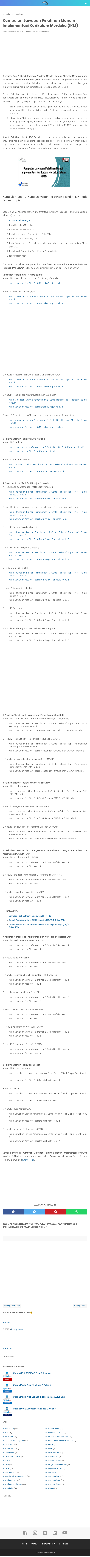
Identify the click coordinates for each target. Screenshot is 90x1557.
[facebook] (13, 1213)
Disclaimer (64, 1545)
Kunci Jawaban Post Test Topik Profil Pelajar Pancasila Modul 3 (39, 540)
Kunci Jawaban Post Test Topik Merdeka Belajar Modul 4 (36, 407)
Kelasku (11, 32)
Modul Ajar (9, 1489)
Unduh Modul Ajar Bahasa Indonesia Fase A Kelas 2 (39, 1398)
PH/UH (50, 1445)
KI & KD (8, 1461)
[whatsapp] (76, 1213)
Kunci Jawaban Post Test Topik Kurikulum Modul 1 (32, 452)
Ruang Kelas (28, 1160)
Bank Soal (9, 1438)
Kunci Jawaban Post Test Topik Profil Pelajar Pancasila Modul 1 (39, 499)
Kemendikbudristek (13, 1457)
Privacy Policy (49, 1545)
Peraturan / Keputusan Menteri (60, 1441)
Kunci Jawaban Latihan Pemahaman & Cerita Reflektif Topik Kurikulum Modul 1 (46, 448)
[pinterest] (55, 1213)
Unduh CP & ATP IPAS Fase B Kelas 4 (31, 1374)
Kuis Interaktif (10, 1473)
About (23, 1545)
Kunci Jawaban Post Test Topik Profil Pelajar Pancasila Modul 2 (39, 520)
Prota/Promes (53, 1453)
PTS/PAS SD (52, 1457)
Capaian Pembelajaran (14, 1441)
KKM (7, 1465)
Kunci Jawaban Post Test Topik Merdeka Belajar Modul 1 (36, 284)
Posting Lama (79, 1307)
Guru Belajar (10, 1449)
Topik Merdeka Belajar (19, 221)
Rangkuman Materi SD (57, 1465)
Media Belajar (10, 1481)
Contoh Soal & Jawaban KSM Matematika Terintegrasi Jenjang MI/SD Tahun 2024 (39, 926)
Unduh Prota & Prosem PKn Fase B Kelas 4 (34, 1410)
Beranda (7, 1324)
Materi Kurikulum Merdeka (16, 1477)
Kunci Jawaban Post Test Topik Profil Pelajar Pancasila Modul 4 (39, 560)
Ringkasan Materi (54, 1469)
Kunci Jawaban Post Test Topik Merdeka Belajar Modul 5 (36, 428)
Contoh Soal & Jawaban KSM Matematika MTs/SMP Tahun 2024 (37, 921)
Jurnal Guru (9, 1453)
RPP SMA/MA (53, 1477)
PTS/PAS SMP (53, 1461)
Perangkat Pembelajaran (57, 1438)
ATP (6, 1433)
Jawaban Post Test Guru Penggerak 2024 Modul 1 (30, 917)
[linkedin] (54, 1535)
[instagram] (35, 1535)
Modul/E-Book (53, 1429)
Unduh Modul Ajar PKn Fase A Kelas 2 (32, 1386)
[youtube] (64, 1535)
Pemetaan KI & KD (55, 1433)
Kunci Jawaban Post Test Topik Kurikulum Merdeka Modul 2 (37, 472)
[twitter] (34, 1213)
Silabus (50, 1489)
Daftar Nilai (9, 1445)
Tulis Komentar (44, 32)
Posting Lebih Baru (12, 1307)
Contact (34, 1545)
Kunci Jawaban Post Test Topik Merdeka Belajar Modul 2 (36, 304)
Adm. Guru (9, 1429)
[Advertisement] (45, 55)
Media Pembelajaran (13, 1485)
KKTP (7, 1469)
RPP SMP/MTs (53, 1485)
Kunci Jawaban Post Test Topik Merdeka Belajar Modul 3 (36, 387)
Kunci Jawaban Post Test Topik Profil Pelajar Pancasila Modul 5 (39, 580)
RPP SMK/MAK (54, 1481)
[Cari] (85, 3)
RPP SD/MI (52, 1473)
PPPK (49, 1449)
